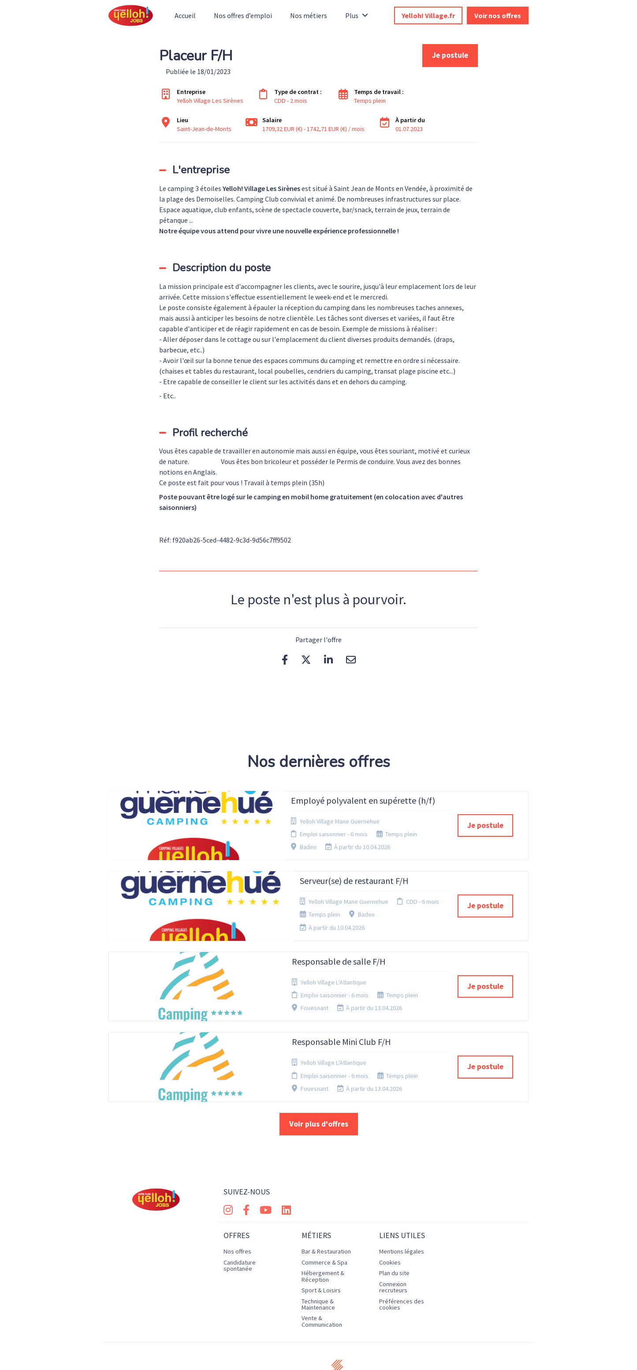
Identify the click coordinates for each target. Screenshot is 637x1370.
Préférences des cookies (401, 1253)
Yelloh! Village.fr (428, 15)
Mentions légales (401, 1200)
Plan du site (394, 1222)
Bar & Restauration (326, 1200)
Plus (356, 15)
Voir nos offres (497, 15)
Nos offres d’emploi (243, 15)
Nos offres (237, 1200)
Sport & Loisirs (321, 1239)
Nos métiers (308, 15)
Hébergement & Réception (323, 1225)
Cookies (390, 1211)
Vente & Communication (322, 1270)
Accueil (185, 15)
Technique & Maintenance (318, 1253)
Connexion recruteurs (393, 1235)
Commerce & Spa (324, 1211)
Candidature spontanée (240, 1214)
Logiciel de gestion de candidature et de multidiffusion (318, 1354)
